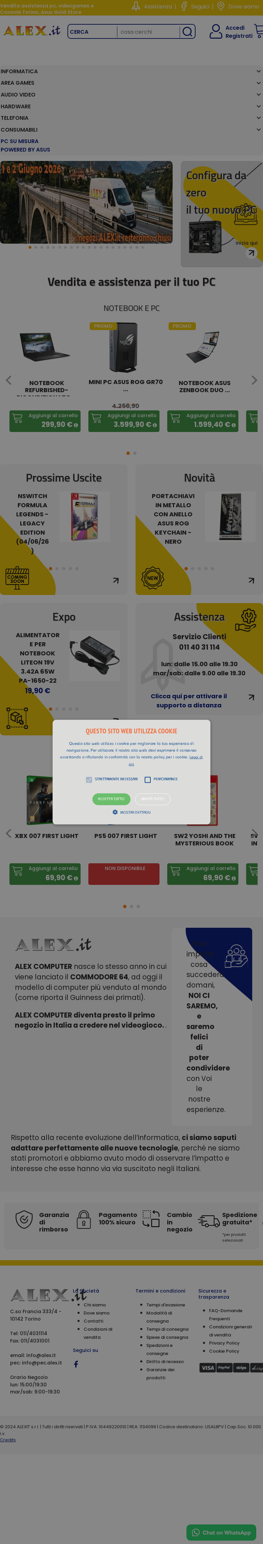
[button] (131, 772)
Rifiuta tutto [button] (153, 799)
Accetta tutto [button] (111, 799)
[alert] (131, 772)
